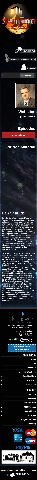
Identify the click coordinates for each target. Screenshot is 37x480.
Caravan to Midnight (18, 470)
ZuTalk (33, 363)
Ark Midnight (30, 411)
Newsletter (31, 380)
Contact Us (31, 368)
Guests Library (29, 423)
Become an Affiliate (27, 372)
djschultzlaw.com (27, 116)
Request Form (26, 341)
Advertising (31, 399)
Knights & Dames (28, 419)
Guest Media (30, 415)
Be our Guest (30, 384)
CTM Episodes (30, 407)
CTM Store (31, 394)
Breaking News (29, 376)
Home (33, 359)
